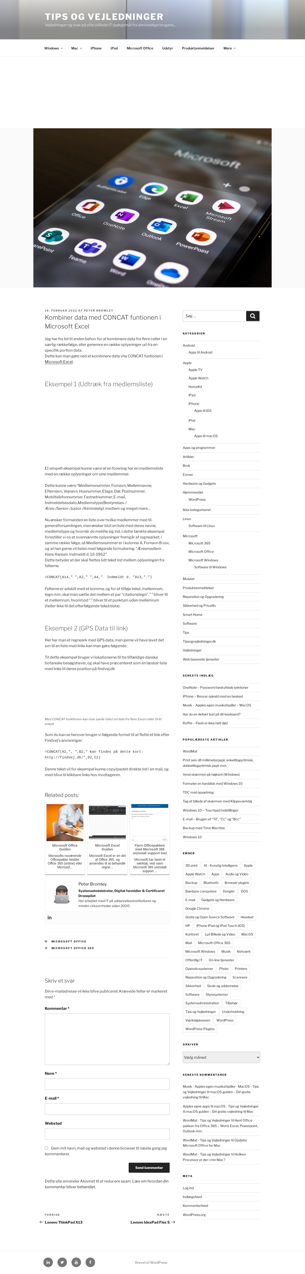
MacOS (247, 934)
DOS (244, 891)
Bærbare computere (201, 891)
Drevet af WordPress (151, 1262)
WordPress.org (194, 1215)
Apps (215, 874)
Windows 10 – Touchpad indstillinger (210, 810)
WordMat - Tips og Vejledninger (206, 1120)
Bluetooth (211, 883)
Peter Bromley (98, 310)
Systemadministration (202, 1003)
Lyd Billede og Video (220, 934)
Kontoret (192, 934)
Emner (188, 475)
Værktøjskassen (197, 1020)
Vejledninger (192, 650)
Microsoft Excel (59, 362)
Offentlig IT (194, 960)
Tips (186, 632)
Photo (224, 969)
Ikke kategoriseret (197, 510)
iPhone (96, 48)
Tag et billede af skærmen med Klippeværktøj (217, 801)
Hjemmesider (193, 492)
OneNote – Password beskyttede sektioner (215, 687)
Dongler (229, 891)
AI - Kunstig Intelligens (221, 865)
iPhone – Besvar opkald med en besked (213, 696)
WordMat (190, 751)
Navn (51, 1073)
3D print (191, 865)
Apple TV (195, 370)
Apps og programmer (199, 448)
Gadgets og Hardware (217, 900)
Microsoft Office (140, 48)
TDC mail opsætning (198, 792)
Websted (53, 1123)
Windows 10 (192, 837)
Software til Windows (210, 567)
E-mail (52, 1098)
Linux (187, 519)
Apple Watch (198, 378)
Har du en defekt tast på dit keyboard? (211, 714)
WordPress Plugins (199, 1029)
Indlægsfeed (192, 1197)
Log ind (188, 1188)
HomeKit (195, 387)
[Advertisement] (152, 92)
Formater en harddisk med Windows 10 (213, 783)
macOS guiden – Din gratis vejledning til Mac (220, 1111)
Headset (247, 917)
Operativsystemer (199, 969)
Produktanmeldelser (198, 48)
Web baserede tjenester (201, 659)
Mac (77, 48)
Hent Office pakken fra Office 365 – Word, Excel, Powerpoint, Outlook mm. (220, 1125)
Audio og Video (236, 874)
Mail (188, 943)
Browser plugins (237, 883)
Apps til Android (200, 352)
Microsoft (190, 536)
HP (187, 926)
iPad (114, 48)
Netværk (244, 951)
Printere (241, 969)
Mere (230, 48)
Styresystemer (217, 994)
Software (190, 623)
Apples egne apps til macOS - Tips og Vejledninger (221, 1106)
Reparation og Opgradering (203, 597)
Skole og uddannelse (223, 986)
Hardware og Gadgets (199, 483)
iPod (191, 420)
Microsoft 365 (199, 543)
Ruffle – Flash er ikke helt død (205, 723)
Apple (187, 363)
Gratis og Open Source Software (209, 917)
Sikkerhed (193, 986)
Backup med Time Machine (204, 828)
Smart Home (192, 615)
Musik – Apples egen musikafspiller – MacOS (217, 705)
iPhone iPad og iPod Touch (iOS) (220, 926)
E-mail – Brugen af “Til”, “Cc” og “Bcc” (212, 819)
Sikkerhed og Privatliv (199, 605)
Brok (186, 465)
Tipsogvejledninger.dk (199, 641)
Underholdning (233, 1012)
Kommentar (57, 1008)
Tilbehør (231, 1003)
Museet (188, 579)
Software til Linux (201, 526)
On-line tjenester (221, 960)
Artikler (188, 457)
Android (189, 345)
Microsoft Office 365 (73, 948)
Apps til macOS (206, 436)
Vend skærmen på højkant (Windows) (211, 774)
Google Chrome (197, 908)
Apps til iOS (203, 411)
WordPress (197, 499)
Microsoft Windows (203, 560)
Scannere (240, 977)
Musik (226, 951)
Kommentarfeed (195, 1206)
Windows (53, 48)
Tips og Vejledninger (104, 16)
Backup (191, 883)
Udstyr (167, 48)
